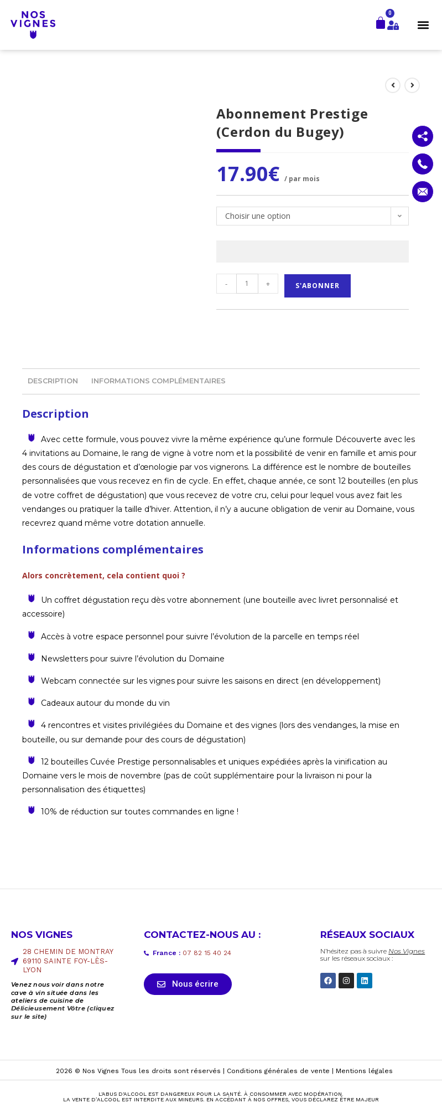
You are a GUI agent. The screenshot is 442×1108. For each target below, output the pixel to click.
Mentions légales (364, 1070)
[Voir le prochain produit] (412, 85)
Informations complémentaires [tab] (158, 381)
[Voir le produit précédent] (393, 85)
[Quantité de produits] (247, 284)
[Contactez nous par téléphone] (422, 164)
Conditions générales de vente (278, 1070)
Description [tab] (53, 381)
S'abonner (317, 285)
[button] (423, 25)
